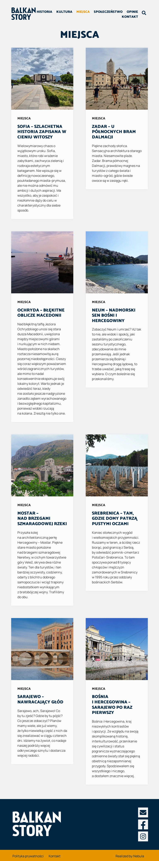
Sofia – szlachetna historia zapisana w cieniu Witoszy (41, 132)
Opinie (111, 17)
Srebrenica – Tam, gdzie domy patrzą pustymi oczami (114, 518)
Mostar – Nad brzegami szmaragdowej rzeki (42, 518)
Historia (59, 12)
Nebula (138, 856)
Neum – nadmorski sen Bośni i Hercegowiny (113, 315)
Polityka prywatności (28, 856)
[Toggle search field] (143, 14)
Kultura (79, 12)
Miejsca (97, 12)
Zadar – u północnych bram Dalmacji (114, 132)
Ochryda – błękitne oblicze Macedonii (41, 313)
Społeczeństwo (122, 12)
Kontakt (129, 17)
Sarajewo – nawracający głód (40, 699)
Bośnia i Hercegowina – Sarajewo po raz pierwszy (112, 704)
